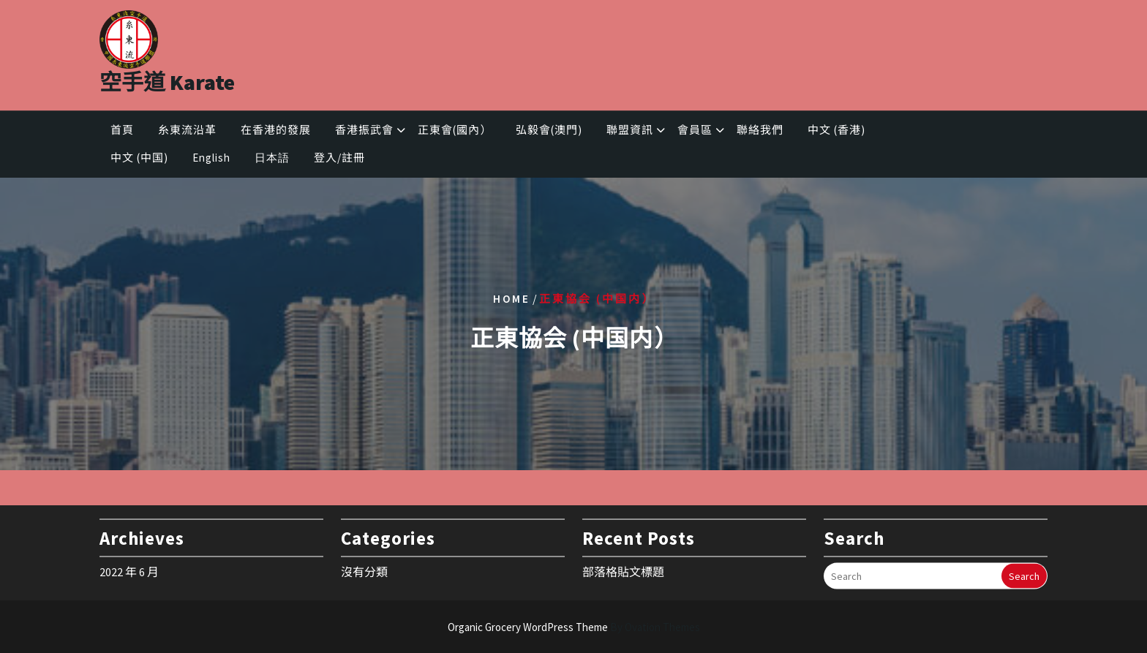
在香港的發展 (276, 132)
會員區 (694, 132)
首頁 (122, 132)
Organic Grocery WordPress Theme (574, 627)
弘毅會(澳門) (549, 132)
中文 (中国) (139, 160)
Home (511, 298)
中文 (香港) (836, 132)
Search (1024, 573)
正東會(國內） (455, 132)
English (211, 160)
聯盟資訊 (629, 132)
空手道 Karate (167, 78)
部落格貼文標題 (623, 568)
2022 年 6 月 (129, 568)
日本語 (272, 160)
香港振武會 (364, 132)
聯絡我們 (760, 132)
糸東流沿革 (187, 132)
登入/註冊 (339, 160)
